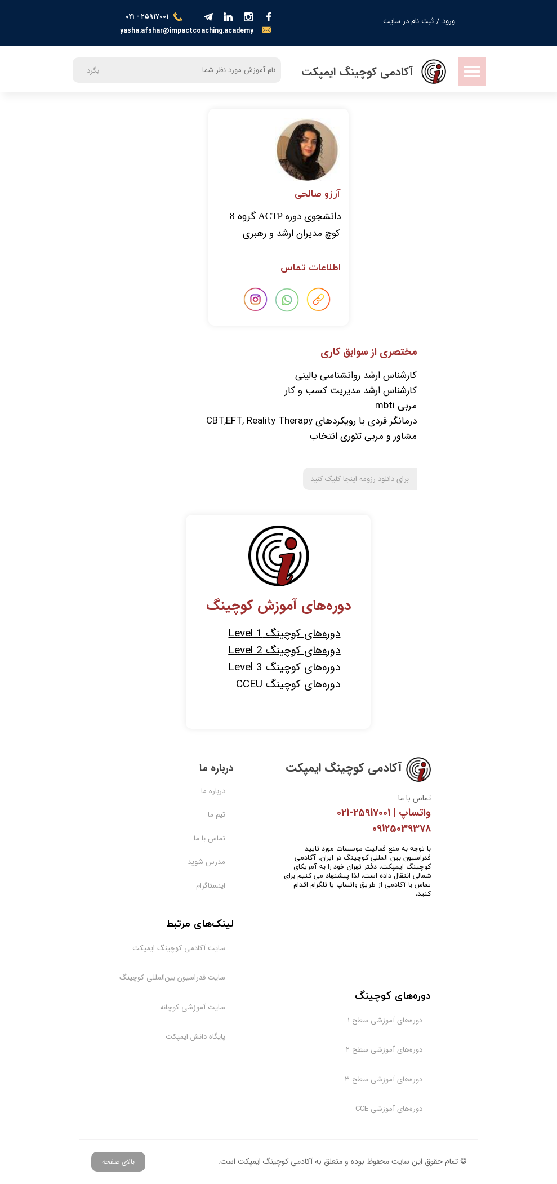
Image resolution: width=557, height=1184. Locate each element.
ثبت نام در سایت (408, 21)
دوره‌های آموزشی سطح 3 (392, 1079)
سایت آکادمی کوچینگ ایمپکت (195, 948)
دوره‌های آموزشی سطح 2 (392, 1050)
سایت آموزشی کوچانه (195, 1007)
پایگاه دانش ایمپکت (195, 1037)
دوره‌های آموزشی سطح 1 (392, 1020)
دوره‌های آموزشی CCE (392, 1109)
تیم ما (216, 815)
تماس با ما (209, 838)
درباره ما (213, 791)
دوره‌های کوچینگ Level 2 (284, 650)
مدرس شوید (206, 862)
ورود (448, 21)
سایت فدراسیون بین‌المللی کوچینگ (195, 977)
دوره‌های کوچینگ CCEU (288, 684)
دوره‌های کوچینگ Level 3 (284, 667)
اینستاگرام (210, 886)
